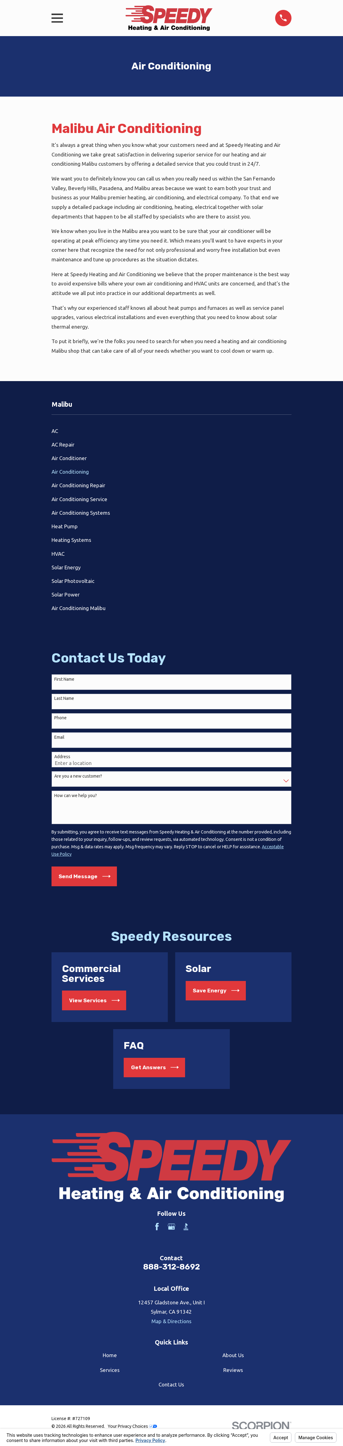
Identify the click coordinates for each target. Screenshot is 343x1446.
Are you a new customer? (78, 776)
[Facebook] (157, 1226)
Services (110, 1370)
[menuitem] (171, 431)
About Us (233, 1355)
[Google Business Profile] (171, 1226)
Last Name (64, 698)
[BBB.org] (186, 1226)
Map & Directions (171, 1321)
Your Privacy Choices (132, 1426)
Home (110, 1355)
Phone (60, 717)
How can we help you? (75, 795)
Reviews (233, 1370)
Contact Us (171, 1384)
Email (59, 737)
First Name (64, 679)
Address (62, 756)
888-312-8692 (171, 1266)
